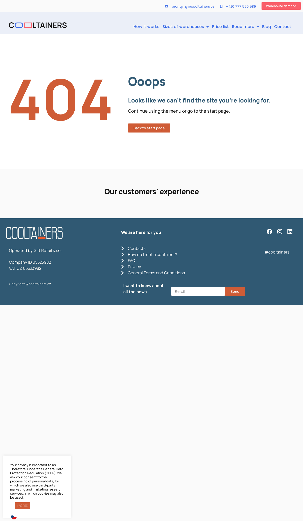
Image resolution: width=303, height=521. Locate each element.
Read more (245, 26)
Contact (282, 26)
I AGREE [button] (22, 506)
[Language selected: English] (151, 516)
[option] (15, 516)
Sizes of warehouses (186, 26)
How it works (146, 26)
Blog (266, 26)
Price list (220, 26)
